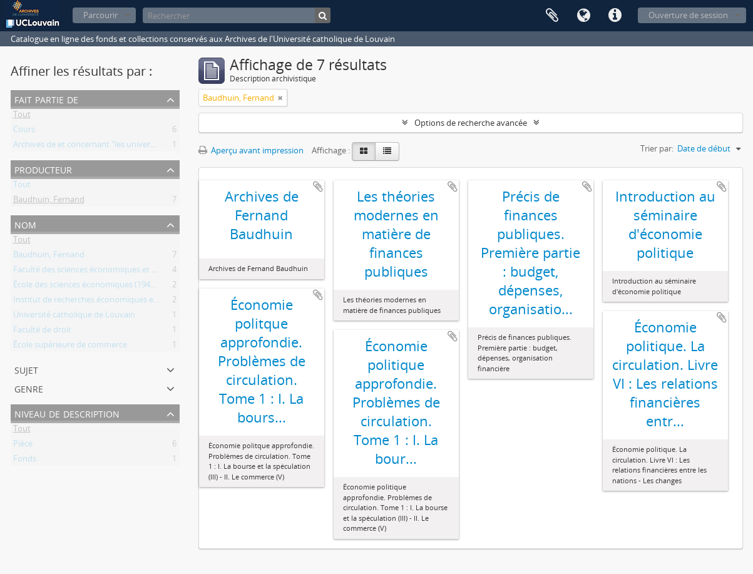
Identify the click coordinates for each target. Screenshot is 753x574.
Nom (25, 223)
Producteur (43, 168)
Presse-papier (552, 15)
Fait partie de (46, 98)
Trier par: (657, 148)
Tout (22, 116)
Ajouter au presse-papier (318, 186)
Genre (28, 387)
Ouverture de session (688, 15)
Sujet (26, 369)
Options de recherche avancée (470, 122)
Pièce (23, 445)
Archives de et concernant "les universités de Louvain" (113, 146)
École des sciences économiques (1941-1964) (95, 286)
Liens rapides (614, 15)
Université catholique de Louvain (74, 316)
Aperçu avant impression (251, 150)
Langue (583, 15)
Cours (24, 131)
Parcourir (100, 15)
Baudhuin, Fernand (49, 201)
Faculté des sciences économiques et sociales (96, 271)
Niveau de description (67, 412)
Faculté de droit (42, 331)
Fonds (24, 460)
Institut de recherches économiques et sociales (100, 301)
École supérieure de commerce (70, 346)
